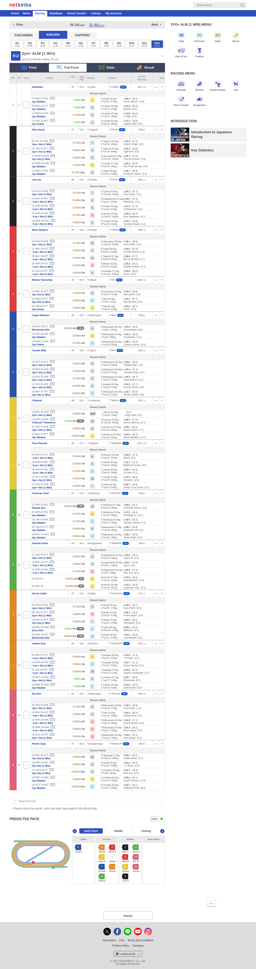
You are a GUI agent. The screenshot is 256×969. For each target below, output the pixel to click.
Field (28, 67)
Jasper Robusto (40, 315)
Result (145, 67)
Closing (146, 830)
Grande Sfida (39, 350)
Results (199, 85)
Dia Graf (36, 693)
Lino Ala (36, 179)
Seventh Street (40, 543)
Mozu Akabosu (40, 230)
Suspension (199, 100)
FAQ (121, 940)
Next (155, 24)
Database (56, 13)
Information (109, 940)
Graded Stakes (218, 85)
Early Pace (91, 830)
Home (15, 13)
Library (96, 13)
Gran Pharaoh (39, 443)
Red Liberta (38, 129)
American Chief (40, 493)
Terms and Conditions (140, 940)
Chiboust (37, 400)
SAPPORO (82, 35)
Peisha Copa (39, 743)
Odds (107, 67)
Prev (19, 24)
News (26, 13)
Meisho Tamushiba (42, 280)
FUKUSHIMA (24, 35)
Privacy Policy (120, 945)
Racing (40, 13)
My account (114, 13)
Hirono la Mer (39, 593)
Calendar (181, 85)
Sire (236, 85)
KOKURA (53, 34)
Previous (75, 831)
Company (138, 945)
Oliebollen (37, 87)
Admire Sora (39, 643)
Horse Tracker (76, 13)
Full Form (68, 67)
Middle (118, 830)
